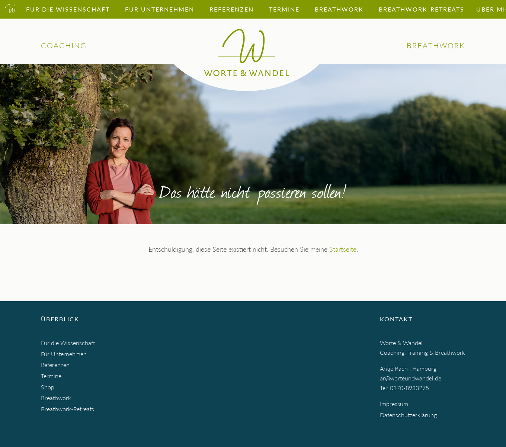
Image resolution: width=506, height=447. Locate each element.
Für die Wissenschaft (68, 342)
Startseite (342, 249)
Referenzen (55, 364)
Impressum (394, 403)
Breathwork (56, 397)
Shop (47, 386)
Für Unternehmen (64, 353)
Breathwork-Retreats (67, 408)
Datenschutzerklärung (408, 414)
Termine (51, 375)
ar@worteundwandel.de (410, 378)
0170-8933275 (409, 387)
